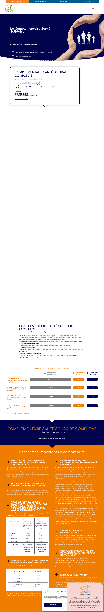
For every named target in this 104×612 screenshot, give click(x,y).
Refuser (72, 604)
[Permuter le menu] (93, 8)
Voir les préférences (92, 604)
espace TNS (63, 1)
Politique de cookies (65, 608)
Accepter (53, 604)
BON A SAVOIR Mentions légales (76, 608)
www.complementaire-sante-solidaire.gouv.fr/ (70, 544)
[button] (100, 592)
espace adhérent (17, 1)
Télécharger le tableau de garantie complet (52, 438)
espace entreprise (40, 1)
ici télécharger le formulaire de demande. (73, 488)
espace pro (87, 1)
